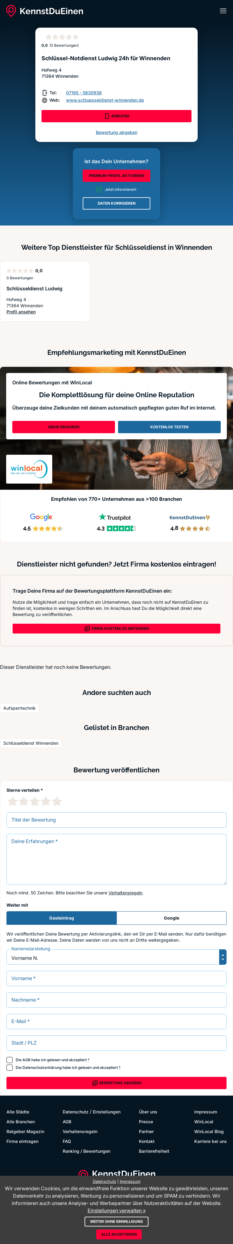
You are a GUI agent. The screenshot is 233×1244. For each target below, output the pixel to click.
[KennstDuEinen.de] (44, 11)
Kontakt (147, 1141)
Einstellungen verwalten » (117, 1210)
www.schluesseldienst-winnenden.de (105, 100)
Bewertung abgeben (116, 132)
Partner (146, 1131)
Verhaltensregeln (125, 892)
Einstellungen (106, 1111)
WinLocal (203, 1121)
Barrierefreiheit (154, 1151)
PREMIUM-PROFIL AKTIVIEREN (116, 175)
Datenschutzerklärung (41, 1067)
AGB (26, 1060)
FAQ (67, 1141)
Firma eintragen (22, 1141)
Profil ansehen (32, 312)
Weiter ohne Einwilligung (116, 1221)
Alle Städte (17, 1111)
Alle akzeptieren (119, 1234)
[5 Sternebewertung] (57, 801)
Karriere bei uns (210, 1141)
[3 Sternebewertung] (35, 801)
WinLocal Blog (209, 1131)
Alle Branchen (20, 1121)
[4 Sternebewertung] (46, 801)
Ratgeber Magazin (25, 1131)
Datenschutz (76, 1111)
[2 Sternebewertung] (24, 801)
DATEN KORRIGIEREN (117, 203)
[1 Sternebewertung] (13, 801)
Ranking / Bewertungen (86, 1151)
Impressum (205, 1111)
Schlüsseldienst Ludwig (34, 288)
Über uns (148, 1111)
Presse (146, 1121)
